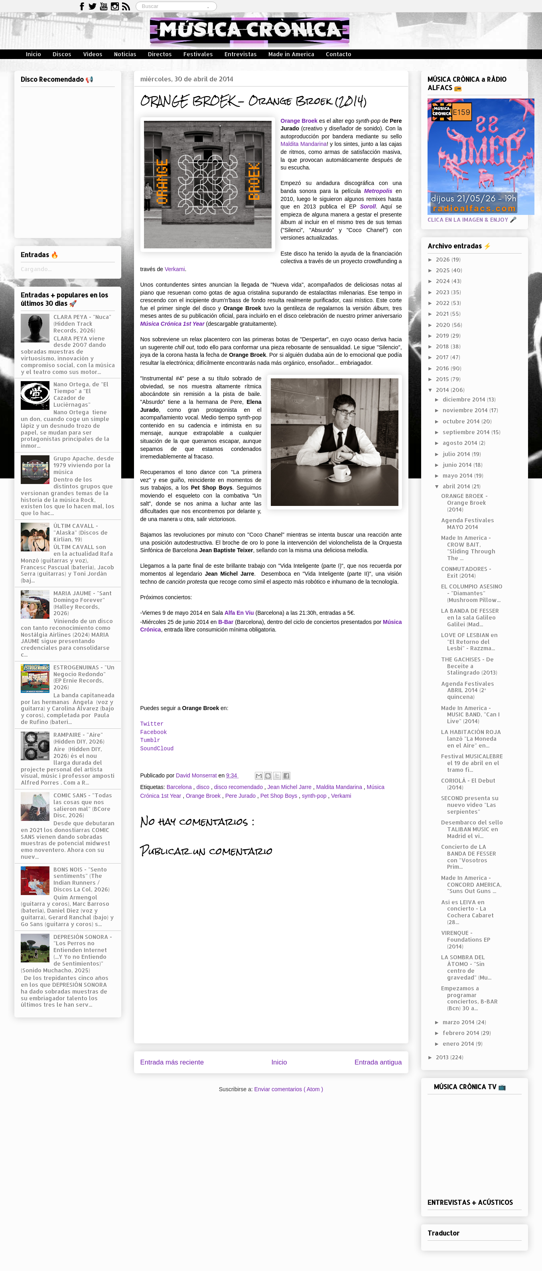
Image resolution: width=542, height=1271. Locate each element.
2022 (443, 302)
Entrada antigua (378, 1062)
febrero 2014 (462, 1032)
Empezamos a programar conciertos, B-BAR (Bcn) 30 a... (469, 998)
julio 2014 (457, 454)
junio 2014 (458, 464)
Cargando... (36, 269)
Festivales (198, 54)
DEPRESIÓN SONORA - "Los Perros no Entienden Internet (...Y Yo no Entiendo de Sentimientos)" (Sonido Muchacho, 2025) (66, 953)
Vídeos (92, 54)
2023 (443, 292)
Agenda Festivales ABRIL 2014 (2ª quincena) (467, 690)
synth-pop (315, 796)
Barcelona (180, 787)
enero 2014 (459, 1043)
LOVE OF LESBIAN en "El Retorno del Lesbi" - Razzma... (469, 642)
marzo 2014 (459, 1022)
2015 (443, 379)
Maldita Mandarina (304, 144)
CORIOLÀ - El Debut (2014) (468, 784)
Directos (160, 54)
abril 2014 (457, 486)
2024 (443, 280)
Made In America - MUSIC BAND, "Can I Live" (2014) (470, 714)
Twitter (152, 724)
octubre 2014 (462, 421)
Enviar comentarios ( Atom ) (288, 1089)
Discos (62, 54)
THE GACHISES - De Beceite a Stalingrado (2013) (469, 666)
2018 (443, 346)
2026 (443, 259)
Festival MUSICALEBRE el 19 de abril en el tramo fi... (472, 763)
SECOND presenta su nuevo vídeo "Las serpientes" (470, 805)
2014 (443, 389)
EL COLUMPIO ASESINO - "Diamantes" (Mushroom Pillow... (472, 593)
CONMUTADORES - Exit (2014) (466, 572)
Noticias (125, 54)
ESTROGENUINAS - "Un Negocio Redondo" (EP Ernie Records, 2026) (83, 677)
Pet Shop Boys (279, 796)
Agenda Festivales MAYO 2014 (467, 523)
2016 (443, 368)
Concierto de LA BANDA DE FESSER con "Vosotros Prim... (468, 856)
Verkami (175, 269)
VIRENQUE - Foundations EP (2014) (465, 939)
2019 (443, 335)
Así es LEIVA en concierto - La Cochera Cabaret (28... (467, 912)
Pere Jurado (241, 796)
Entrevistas (241, 54)
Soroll (368, 206)
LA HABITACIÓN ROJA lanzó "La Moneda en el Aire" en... (471, 738)
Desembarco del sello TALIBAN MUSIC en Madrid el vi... (472, 829)
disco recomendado (239, 787)
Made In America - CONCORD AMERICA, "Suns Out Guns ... (471, 884)
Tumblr (150, 740)
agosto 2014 (461, 442)
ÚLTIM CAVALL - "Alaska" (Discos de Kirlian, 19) (80, 532)
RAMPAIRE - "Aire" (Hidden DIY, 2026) (78, 738)
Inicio (33, 54)
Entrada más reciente (172, 1062)
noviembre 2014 (466, 410)
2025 (443, 270)
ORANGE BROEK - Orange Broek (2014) (464, 502)
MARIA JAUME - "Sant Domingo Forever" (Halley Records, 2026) (82, 603)
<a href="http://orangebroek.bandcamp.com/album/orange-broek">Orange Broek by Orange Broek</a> (271, 671)
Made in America (291, 54)
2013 (443, 1057)
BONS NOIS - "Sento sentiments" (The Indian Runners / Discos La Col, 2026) (81, 879)
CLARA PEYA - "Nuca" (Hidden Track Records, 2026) (82, 323)
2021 (443, 313)
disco (203, 787)
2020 (444, 324)
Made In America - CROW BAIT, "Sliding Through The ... (468, 547)
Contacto (338, 54)
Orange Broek (299, 121)
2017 (443, 357)
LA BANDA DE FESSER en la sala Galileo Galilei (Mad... (470, 617)
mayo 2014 (458, 475)
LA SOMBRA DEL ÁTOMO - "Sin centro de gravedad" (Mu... (466, 967)
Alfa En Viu (239, 613)
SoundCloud (157, 749)
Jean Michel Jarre (290, 787)
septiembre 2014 (467, 432)
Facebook (153, 732)
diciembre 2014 (465, 399)
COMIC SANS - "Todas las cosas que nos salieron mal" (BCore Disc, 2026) (82, 805)
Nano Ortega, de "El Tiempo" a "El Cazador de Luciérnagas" (80, 394)
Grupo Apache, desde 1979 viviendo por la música (83, 465)
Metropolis (378, 191)
